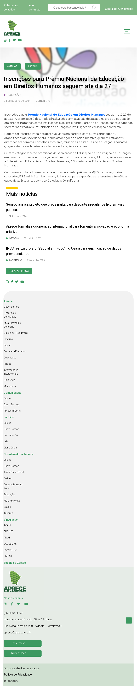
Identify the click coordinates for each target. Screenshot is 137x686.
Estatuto (8, 339)
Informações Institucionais (11, 372)
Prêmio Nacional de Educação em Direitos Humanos (66, 114)
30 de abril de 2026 (32, 238)
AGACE (8, 525)
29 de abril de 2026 (36, 260)
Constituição (11, 435)
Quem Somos (11, 306)
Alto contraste (34, 7)
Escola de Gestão (15, 562)
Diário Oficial (10, 447)
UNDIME (8, 556)
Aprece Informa (12, 410)
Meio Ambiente (12, 500)
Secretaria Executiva (15, 351)
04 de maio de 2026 (17, 216)
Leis (6, 441)
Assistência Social (14, 472)
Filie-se (7, 363)
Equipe (7, 345)
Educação (9, 494)
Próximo (33, 66)
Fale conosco (18, 653)
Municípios (10, 386)
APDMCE (8, 531)
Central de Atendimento (119, 8)
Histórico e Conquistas (10, 315)
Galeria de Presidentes (16, 332)
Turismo (8, 513)
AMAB (7, 537)
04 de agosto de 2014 (17, 100)
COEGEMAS (10, 543)
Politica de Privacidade (18, 674)
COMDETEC (10, 550)
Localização (18, 643)
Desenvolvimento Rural (13, 486)
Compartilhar (43, 100)
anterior (12, 66)
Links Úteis (9, 380)
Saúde (7, 506)
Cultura (8, 478)
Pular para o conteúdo (11, 7)
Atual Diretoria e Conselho (12, 325)
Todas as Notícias (19, 271)
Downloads (10, 357)
